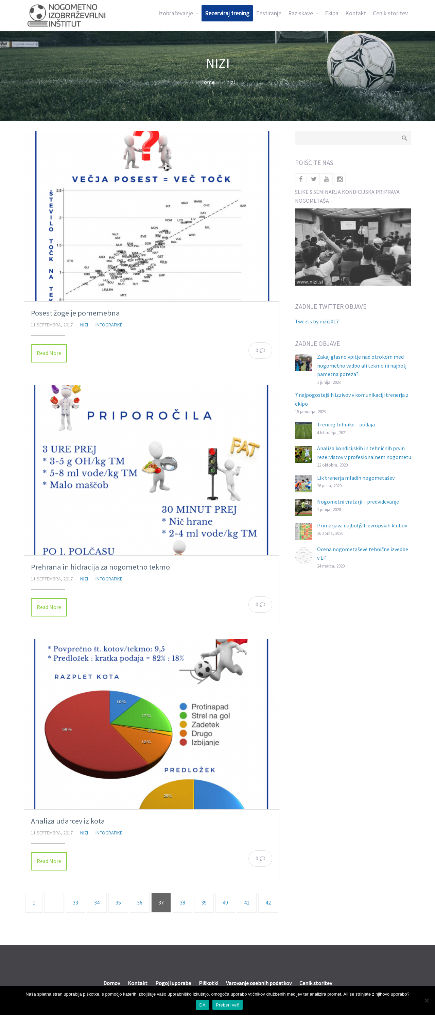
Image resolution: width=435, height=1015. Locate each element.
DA (202, 1005)
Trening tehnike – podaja (346, 424)
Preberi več (227, 1005)
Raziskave (300, 13)
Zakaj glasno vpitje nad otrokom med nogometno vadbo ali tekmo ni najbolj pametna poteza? (361, 365)
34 (97, 902)
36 (139, 902)
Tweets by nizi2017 (317, 321)
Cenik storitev (390, 13)
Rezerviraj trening (227, 13)
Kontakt (355, 13)
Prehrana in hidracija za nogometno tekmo (100, 567)
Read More (49, 353)
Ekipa (331, 13)
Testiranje (268, 13)
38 (182, 902)
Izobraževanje (175, 13)
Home (207, 82)
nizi (84, 325)
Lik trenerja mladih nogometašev (356, 477)
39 (204, 902)
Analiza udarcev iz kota (68, 821)
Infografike (108, 325)
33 (75, 902)
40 (225, 902)
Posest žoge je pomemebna (75, 313)
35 (118, 902)
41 (246, 902)
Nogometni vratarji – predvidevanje (358, 501)
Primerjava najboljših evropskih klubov (362, 525)
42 (268, 902)
